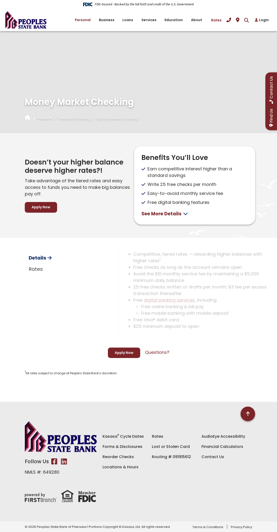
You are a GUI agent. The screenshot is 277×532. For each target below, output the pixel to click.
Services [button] (148, 19)
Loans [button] (127, 19)
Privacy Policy (241, 527)
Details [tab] (37, 279)
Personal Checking (74, 118)
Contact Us (212, 457)
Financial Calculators (222, 446)
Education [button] (173, 19)
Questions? (157, 352)
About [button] (196, 19)
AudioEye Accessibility (223, 436)
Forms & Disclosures (122, 446)
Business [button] (106, 19)
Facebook (54, 461)
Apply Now (41, 207)
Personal (44, 118)
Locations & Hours (120, 467)
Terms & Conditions (207, 527)
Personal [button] (83, 19)
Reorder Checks (118, 457)
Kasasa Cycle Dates (123, 436)
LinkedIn (64, 461)
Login (264, 19)
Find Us (271, 115)
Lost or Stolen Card (171, 446)
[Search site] (246, 20)
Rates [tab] (36, 290)
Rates (216, 20)
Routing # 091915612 (171, 457)
